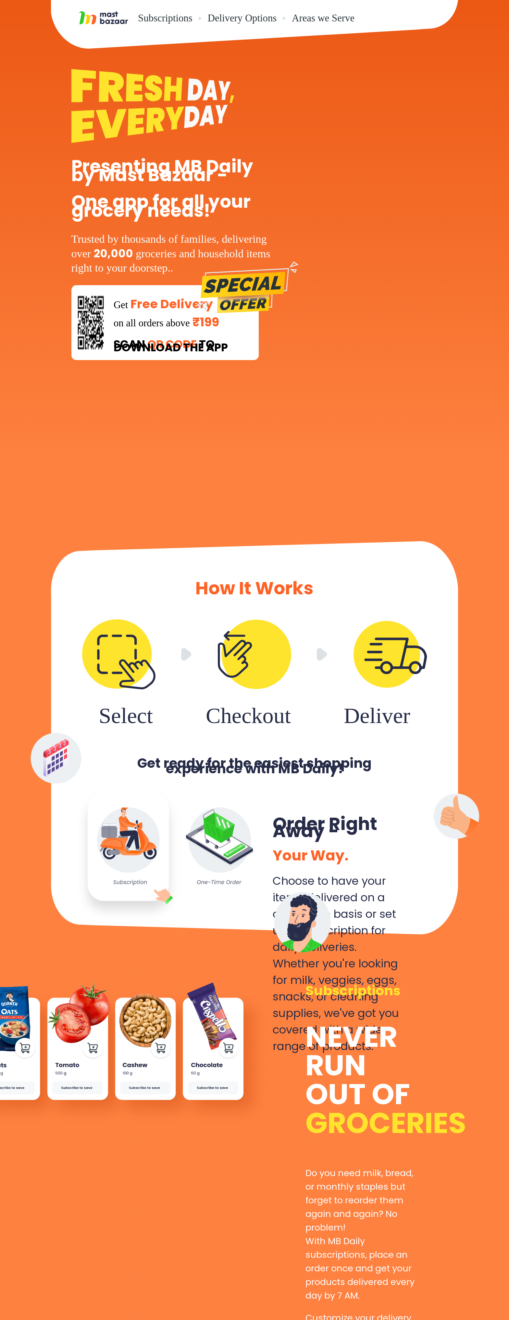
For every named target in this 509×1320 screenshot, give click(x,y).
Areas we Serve (323, 18)
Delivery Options (242, 18)
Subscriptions (165, 18)
